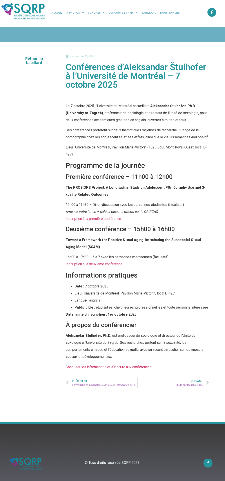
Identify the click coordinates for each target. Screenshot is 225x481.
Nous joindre (170, 12)
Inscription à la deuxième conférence (94, 264)
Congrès (96, 12)
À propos (75, 12)
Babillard (149, 12)
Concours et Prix (123, 12)
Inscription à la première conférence (93, 219)
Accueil (56, 12)
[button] (34, 60)
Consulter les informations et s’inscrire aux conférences (109, 367)
